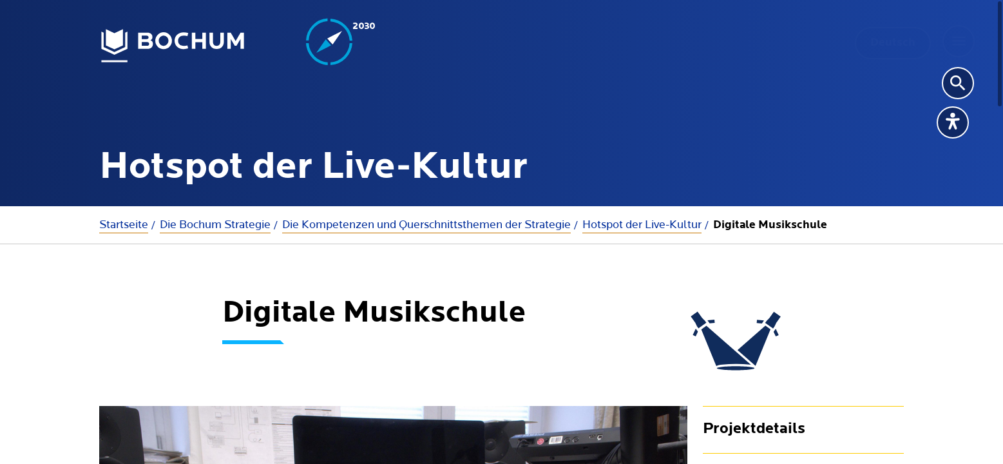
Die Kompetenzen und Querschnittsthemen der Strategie (426, 224)
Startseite (123, 224)
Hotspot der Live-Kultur (642, 224)
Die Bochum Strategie (215, 224)
